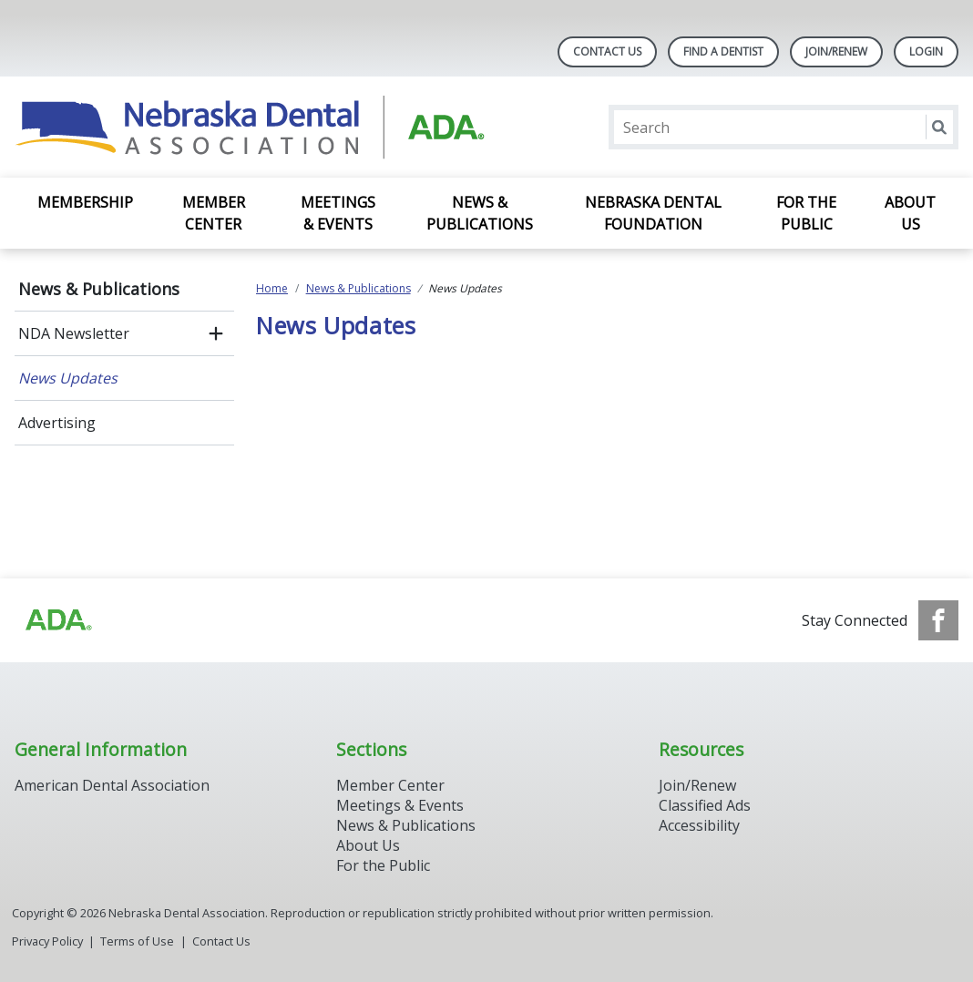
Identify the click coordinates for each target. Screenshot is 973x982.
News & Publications (479, 213)
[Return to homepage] (250, 127)
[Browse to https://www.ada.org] (57, 620)
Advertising (57, 423)
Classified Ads (705, 805)
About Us (910, 213)
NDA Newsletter (73, 333)
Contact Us (607, 51)
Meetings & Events (338, 213)
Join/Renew (836, 51)
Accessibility (699, 825)
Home (272, 288)
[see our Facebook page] (938, 620)
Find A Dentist (723, 51)
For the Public (806, 213)
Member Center (213, 213)
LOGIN (926, 51)
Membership (85, 202)
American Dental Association (112, 785)
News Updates (68, 378)
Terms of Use (137, 941)
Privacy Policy (47, 941)
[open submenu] (215, 333)
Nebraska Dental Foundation (653, 213)
